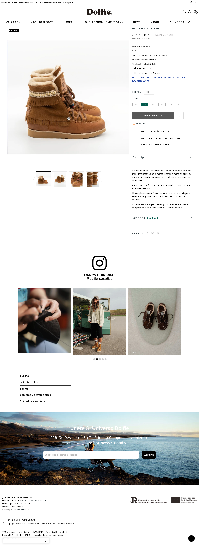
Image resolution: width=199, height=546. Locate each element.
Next (100, 179)
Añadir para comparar (188, 115)
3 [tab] (100, 359)
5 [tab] (106, 359)
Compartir (147, 233)
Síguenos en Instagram (99, 274)
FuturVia (15, 538)
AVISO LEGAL (8, 531)
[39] (162, 104)
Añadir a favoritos (180, 115)
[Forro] (149, 92)
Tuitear (152, 233)
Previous (35, 179)
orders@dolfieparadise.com (34, 500)
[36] (135, 104)
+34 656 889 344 (21, 509)
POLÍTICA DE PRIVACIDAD (30, 531)
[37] (144, 104)
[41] (179, 104)
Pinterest (158, 233)
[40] (170, 104)
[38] (153, 104)
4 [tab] (103, 359)
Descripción (141, 157)
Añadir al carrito (153, 115)
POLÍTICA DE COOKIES (56, 531)
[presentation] (66, 465)
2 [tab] (97, 359)
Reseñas (138, 218)
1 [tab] (94, 359)
